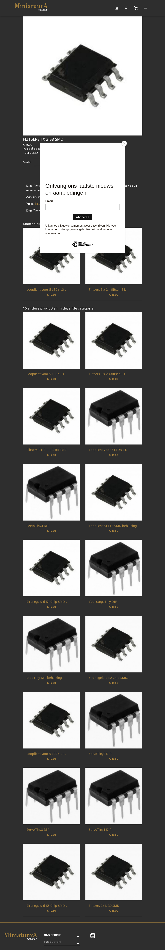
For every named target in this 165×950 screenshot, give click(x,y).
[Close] (124, 143)
